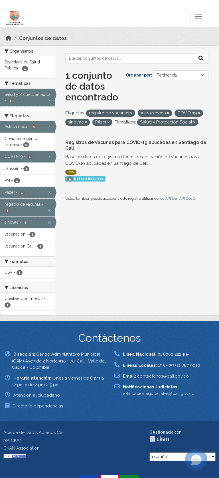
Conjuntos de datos (43, 38)
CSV (70, 172)
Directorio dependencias (38, 406)
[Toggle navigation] (198, 16)
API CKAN (13, 440)
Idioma (156, 449)
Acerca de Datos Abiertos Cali (33, 432)
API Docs (186, 198)
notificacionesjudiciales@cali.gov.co (157, 393)
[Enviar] (201, 58)
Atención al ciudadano (36, 395)
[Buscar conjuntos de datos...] (129, 58)
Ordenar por (138, 75)
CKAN (159, 439)
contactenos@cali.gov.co (163, 376)
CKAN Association (21, 448)
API (168, 198)
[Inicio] (8, 38)
